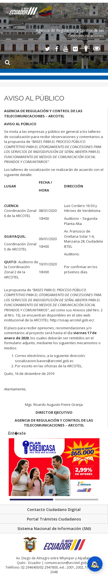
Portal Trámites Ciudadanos (54, 519)
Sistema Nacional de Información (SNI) (54, 528)
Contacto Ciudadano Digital (54, 509)
